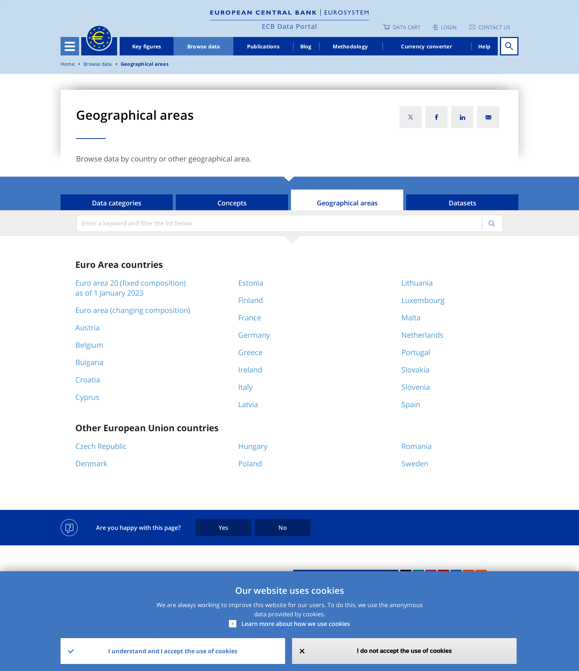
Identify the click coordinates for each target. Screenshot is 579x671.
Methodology (350, 46)
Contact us (494, 27)
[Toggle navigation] (70, 46)
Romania (416, 446)
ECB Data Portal (289, 26)
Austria (87, 328)
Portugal (415, 352)
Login (449, 27)
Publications (263, 46)
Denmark (91, 464)
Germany (254, 335)
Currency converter (426, 46)
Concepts (232, 202)
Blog (306, 46)
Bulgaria (89, 362)
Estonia (250, 283)
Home (68, 64)
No (282, 528)
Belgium (89, 345)
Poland (250, 464)
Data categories (116, 202)
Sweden (414, 464)
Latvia (248, 404)
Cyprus (87, 397)
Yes (223, 528)
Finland (250, 300)
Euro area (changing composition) (132, 310)
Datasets (462, 202)
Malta (411, 318)
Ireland (250, 370)
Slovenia (415, 387)
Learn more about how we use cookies (295, 624)
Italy (245, 387)
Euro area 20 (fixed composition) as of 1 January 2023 (130, 288)
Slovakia (415, 370)
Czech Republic (101, 446)
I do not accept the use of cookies (404, 651)
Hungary (252, 446)
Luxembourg (423, 300)
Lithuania (417, 283)
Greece (250, 352)
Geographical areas (144, 64)
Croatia (87, 380)
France (249, 318)
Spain (410, 404)
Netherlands (422, 335)
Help (484, 46)
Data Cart (407, 27)
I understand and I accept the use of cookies (172, 651)
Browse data (203, 46)
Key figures (146, 46)
